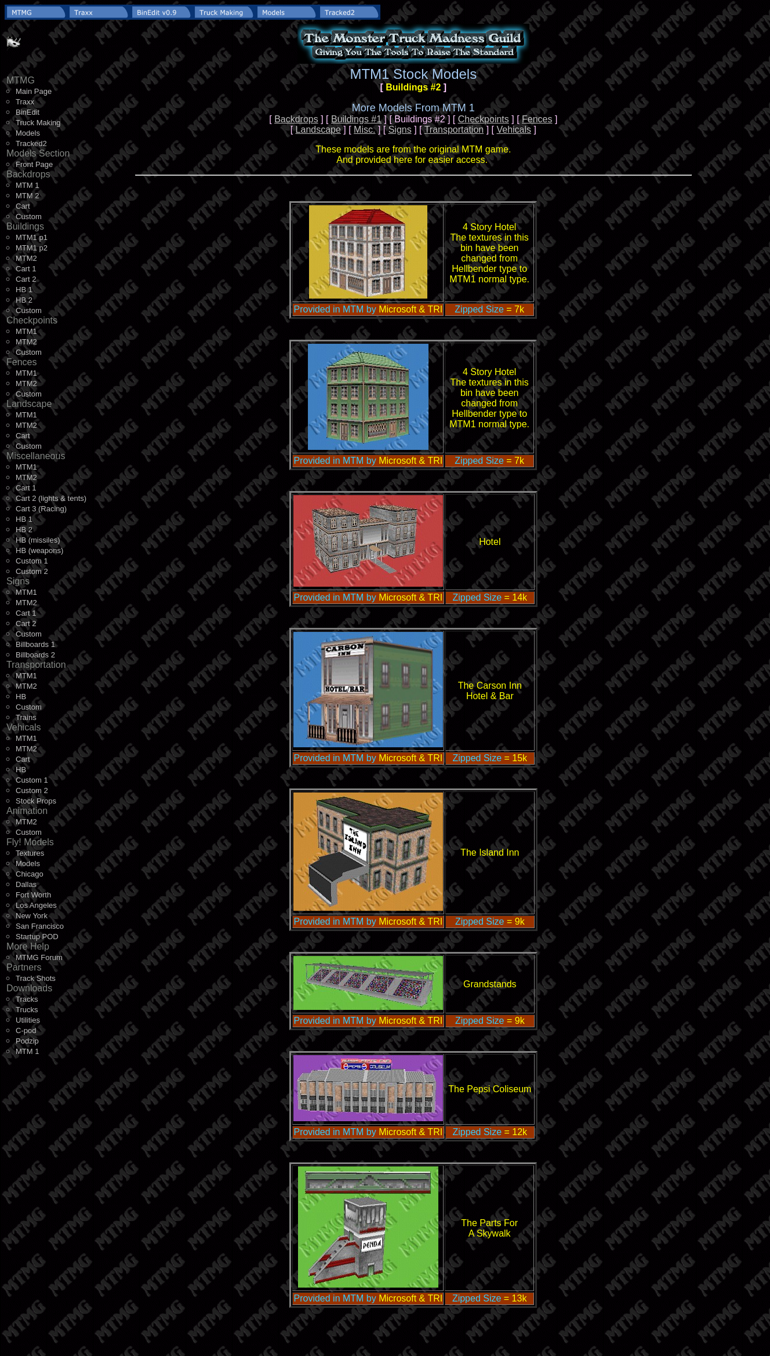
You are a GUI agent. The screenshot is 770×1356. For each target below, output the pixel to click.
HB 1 (24, 289)
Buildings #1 (356, 119)
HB (21, 696)
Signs (400, 129)
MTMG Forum (39, 957)
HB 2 (24, 300)
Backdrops (296, 119)
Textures (30, 853)
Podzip (27, 1041)
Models (28, 133)
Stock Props (36, 801)
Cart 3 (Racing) (41, 508)
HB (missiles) (38, 540)
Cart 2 (26, 279)
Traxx (25, 101)
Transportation (454, 129)
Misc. (364, 129)
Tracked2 (31, 143)
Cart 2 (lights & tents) (51, 498)
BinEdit (27, 112)
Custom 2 (32, 571)
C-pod (26, 1030)
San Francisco (40, 926)
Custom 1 (32, 561)
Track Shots (36, 978)
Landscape (318, 129)
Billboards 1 (35, 644)
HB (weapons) (39, 550)
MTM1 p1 (32, 237)
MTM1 (26, 331)
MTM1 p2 (32, 247)
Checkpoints (483, 119)
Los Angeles (36, 905)
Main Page (34, 91)
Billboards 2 (35, 654)
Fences (537, 119)
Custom (29, 216)
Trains (26, 717)
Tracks (27, 999)
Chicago (29, 874)
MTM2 (26, 258)
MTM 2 (27, 195)
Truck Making (38, 122)
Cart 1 (26, 268)
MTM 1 (27, 185)
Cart (23, 206)
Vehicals (513, 129)
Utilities (28, 1020)
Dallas (26, 884)
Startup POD (37, 936)
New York (32, 915)
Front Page (34, 164)
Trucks (27, 1009)
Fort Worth (33, 894)
